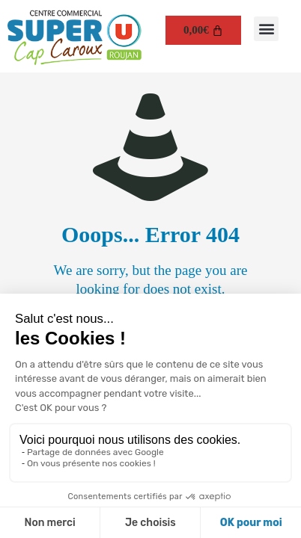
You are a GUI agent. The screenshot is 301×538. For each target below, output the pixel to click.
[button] (266, 28)
